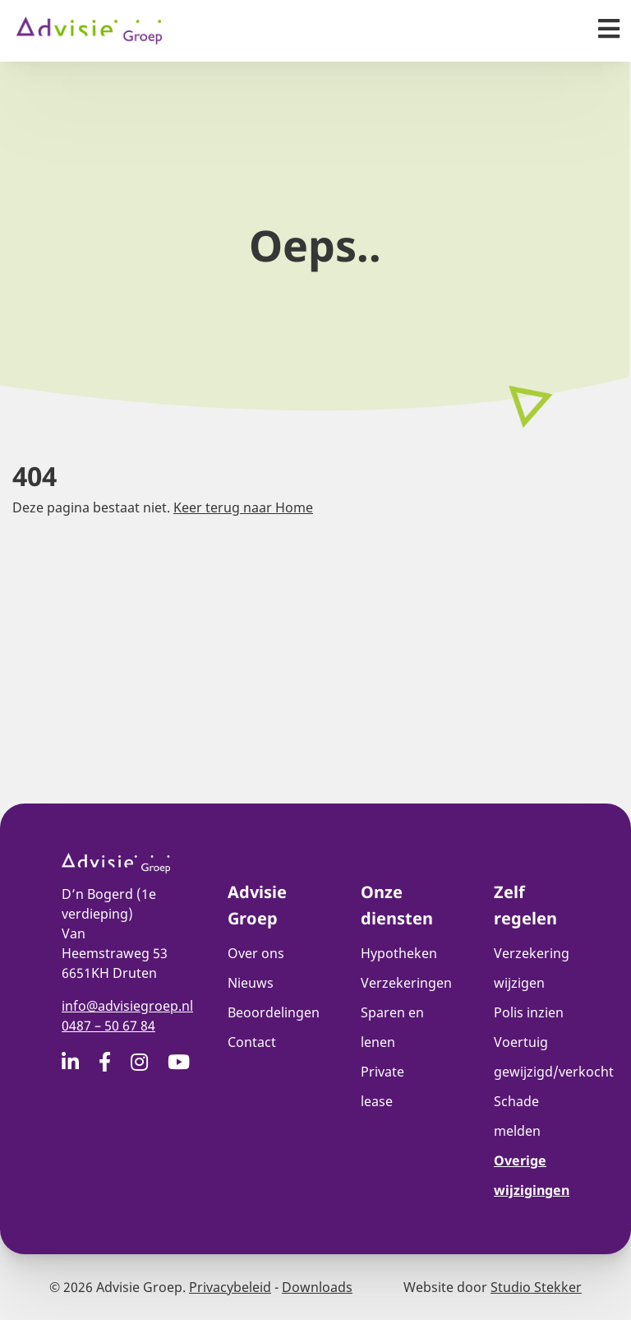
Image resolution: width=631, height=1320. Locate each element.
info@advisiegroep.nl (127, 1006)
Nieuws (251, 983)
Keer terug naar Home (243, 507)
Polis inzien (529, 1012)
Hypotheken (399, 953)
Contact (252, 1042)
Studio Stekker (536, 1287)
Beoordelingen (274, 1012)
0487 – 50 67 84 (108, 1026)
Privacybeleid (230, 1287)
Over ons (256, 953)
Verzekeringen (406, 983)
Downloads (317, 1287)
